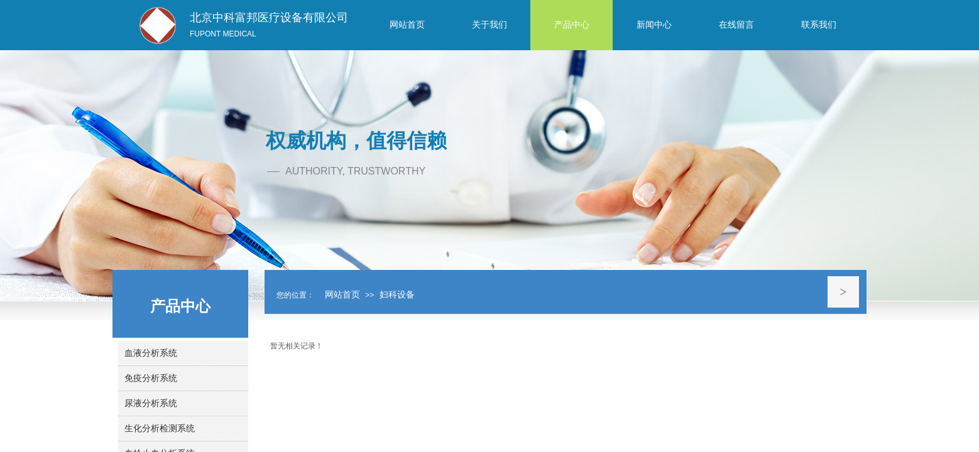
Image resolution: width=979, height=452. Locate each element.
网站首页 (342, 294)
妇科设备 (397, 294)
